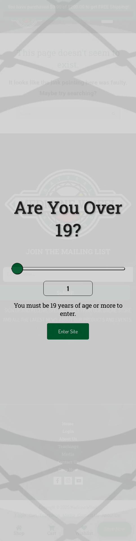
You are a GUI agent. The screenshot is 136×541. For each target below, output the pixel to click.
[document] (68, 270)
